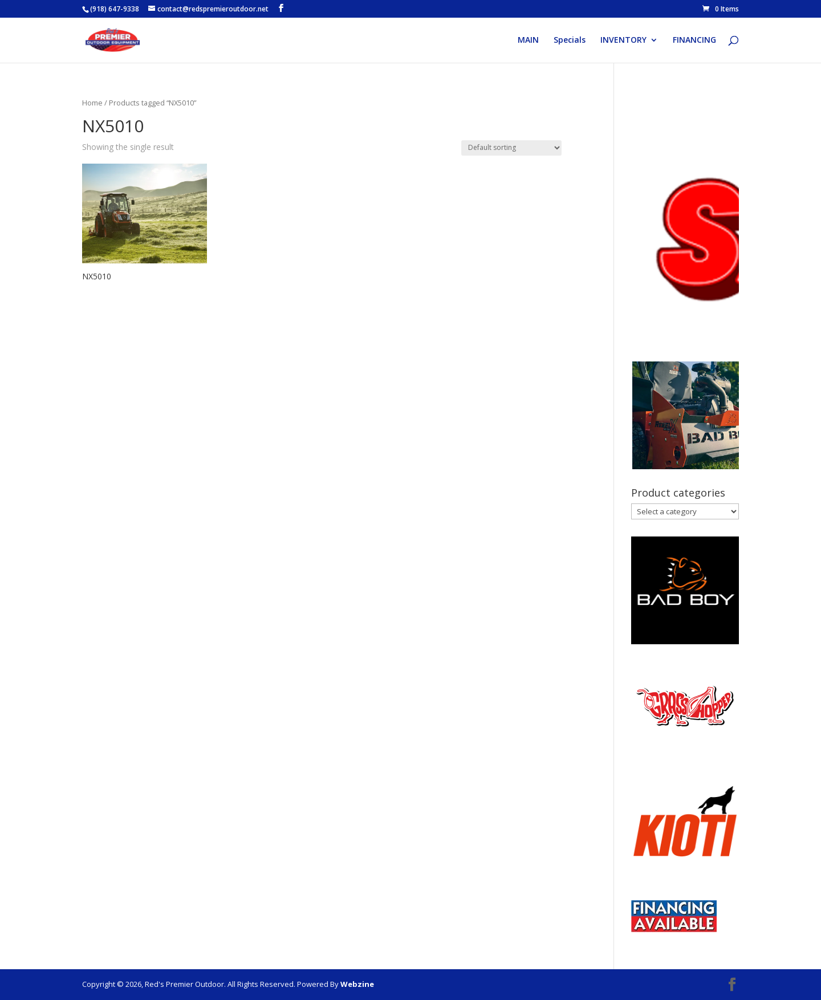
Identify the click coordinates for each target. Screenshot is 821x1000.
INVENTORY (623, 40)
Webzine (357, 984)
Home (92, 102)
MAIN (528, 40)
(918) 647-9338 (114, 9)
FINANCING (694, 40)
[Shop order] (511, 148)
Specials (570, 40)
